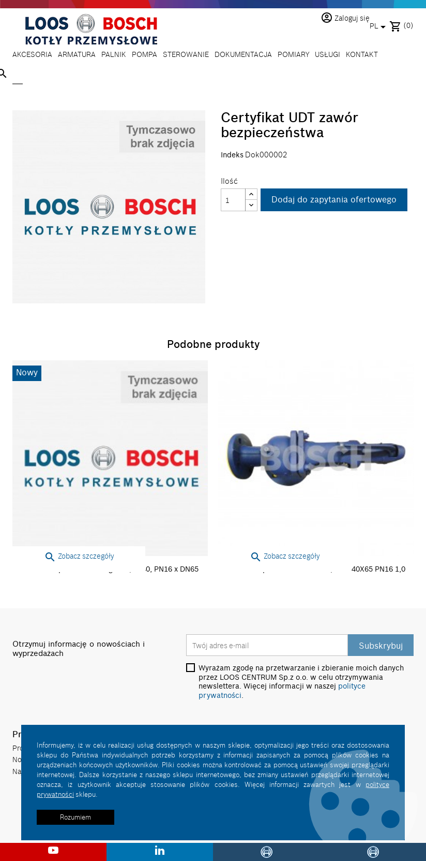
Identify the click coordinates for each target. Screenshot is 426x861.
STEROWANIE (186, 54)
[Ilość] (233, 199)
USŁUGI (327, 54)
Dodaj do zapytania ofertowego (334, 199)
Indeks (232, 155)
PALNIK (113, 54)
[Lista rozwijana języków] (379, 26)
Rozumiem (75, 817)
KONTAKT (362, 54)
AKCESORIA (32, 54)
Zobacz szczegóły (79, 555)
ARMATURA (77, 54)
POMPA (144, 54)
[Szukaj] (17, 74)
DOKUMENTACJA (243, 54)
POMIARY (293, 54)
